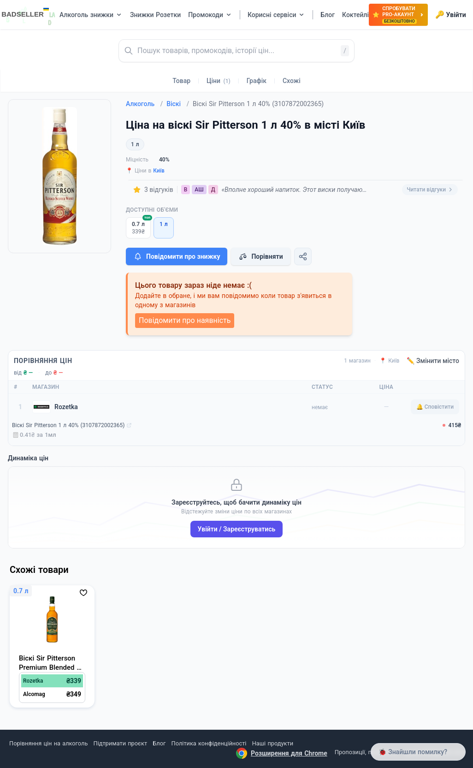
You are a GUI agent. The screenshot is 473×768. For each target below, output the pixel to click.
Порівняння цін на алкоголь (48, 743)
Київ (159, 170)
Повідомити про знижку (176, 256)
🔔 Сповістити (435, 407)
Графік (256, 80)
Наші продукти (272, 743)
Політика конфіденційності (209, 743)
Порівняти (260, 256)
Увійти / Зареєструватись (237, 529)
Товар (181, 80)
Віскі (177, 103)
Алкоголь (144, 103)
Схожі (292, 80)
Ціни (219, 80)
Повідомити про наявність (185, 320)
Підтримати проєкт (120, 743)
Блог (159, 743)
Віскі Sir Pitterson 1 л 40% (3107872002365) (68, 425)
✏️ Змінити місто (433, 360)
